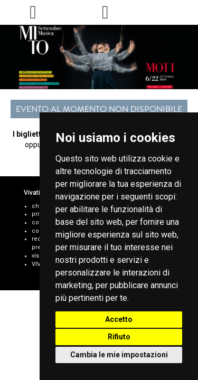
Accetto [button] (119, 319)
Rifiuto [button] (119, 336)
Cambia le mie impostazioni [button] (119, 354)
